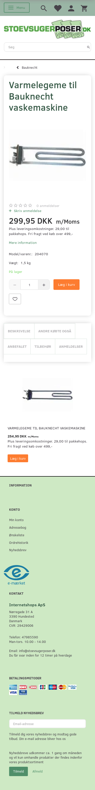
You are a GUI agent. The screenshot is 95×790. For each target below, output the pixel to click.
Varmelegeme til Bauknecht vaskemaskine (46, 428)
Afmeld (37, 771)
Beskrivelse (19, 331)
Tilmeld (18, 771)
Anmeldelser (71, 346)
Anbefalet (17, 346)
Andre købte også (54, 331)
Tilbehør (42, 346)
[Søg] (88, 47)
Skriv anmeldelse (27, 210)
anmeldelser (48, 205)
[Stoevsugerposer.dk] (47, 28)
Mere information (23, 242)
